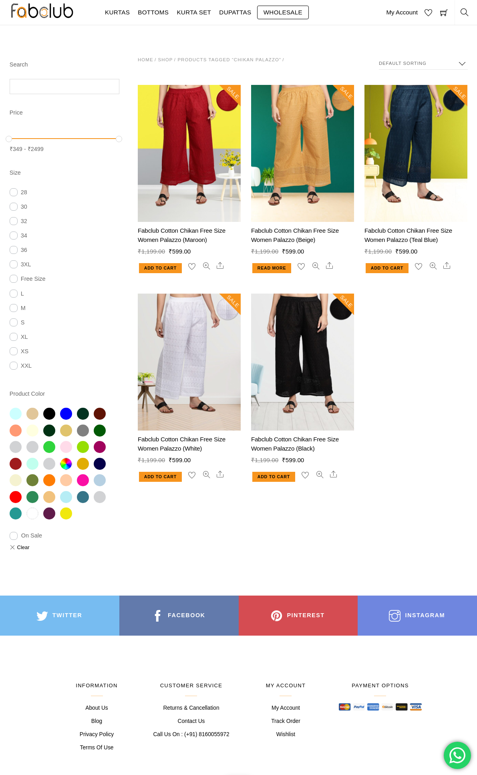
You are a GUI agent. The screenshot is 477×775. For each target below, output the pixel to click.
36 (24, 250)
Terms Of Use (97, 748)
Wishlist (285, 734)
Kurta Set (194, 12)
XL (24, 337)
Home (145, 59)
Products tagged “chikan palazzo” (229, 59)
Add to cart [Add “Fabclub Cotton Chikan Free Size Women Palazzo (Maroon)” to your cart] (160, 268)
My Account (402, 12)
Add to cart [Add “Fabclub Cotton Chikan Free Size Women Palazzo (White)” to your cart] (160, 476)
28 (24, 192)
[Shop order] (423, 63)
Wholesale (283, 12)
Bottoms (153, 12)
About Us (96, 708)
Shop (165, 59)
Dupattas (235, 12)
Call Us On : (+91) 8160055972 (191, 734)
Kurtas (117, 12)
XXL (26, 365)
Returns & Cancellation (191, 708)
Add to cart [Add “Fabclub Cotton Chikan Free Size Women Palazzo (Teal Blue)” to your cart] (387, 268)
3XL (26, 264)
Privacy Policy (97, 734)
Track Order (285, 721)
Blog (96, 721)
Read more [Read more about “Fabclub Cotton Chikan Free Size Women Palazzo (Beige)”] (272, 268)
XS (24, 351)
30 (24, 206)
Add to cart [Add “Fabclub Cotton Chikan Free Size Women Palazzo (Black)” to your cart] (274, 476)
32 (24, 221)
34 (24, 235)
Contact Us (191, 721)
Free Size (33, 279)
